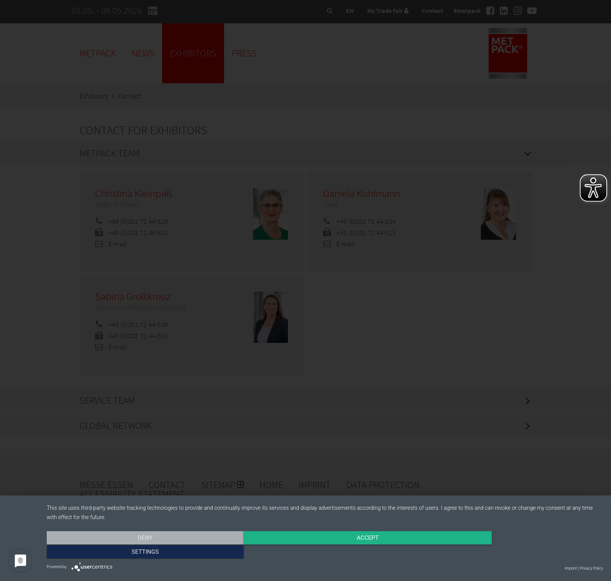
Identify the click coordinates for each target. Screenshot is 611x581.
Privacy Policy (591, 568)
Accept (325, 552)
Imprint (571, 568)
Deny (130, 552)
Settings (519, 552)
